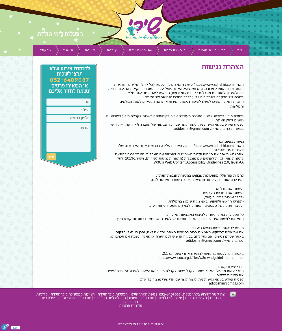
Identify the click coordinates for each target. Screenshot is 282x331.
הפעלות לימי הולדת (113, 294)
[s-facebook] (233, 294)
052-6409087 (169, 294)
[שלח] (51, 156)
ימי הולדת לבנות (169, 298)
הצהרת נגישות (196, 298)
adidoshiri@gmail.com (191, 128)
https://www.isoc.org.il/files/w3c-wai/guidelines (193, 258)
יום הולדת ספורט (141, 298)
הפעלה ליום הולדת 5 (110, 298)
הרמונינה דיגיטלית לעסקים (133, 323)
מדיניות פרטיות (130, 306)
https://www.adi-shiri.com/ (214, 84)
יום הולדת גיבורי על (76, 298)
